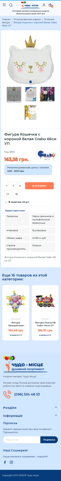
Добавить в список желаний (7, 194)
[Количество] (13, 185)
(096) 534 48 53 (27, 394)
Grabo (45, 319)
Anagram (16, 319)
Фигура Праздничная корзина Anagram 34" (16, 324)
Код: (6, 152)
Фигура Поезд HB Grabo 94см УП (45, 324)
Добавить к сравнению (16, 194)
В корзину (39, 185)
